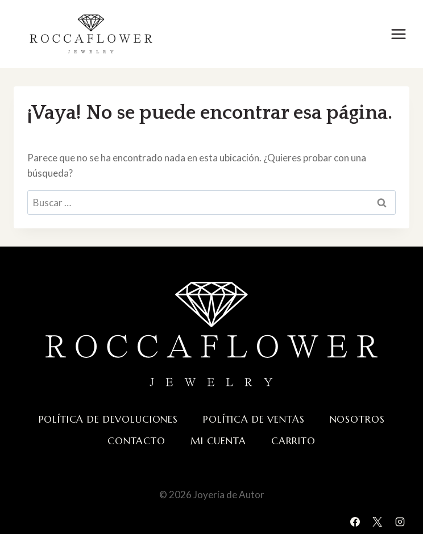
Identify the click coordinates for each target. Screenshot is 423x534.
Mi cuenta (218, 441)
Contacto (136, 441)
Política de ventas (253, 419)
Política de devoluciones (108, 419)
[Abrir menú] (398, 33)
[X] (377, 521)
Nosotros (357, 419)
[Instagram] (399, 521)
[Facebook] (355, 521)
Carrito (293, 441)
